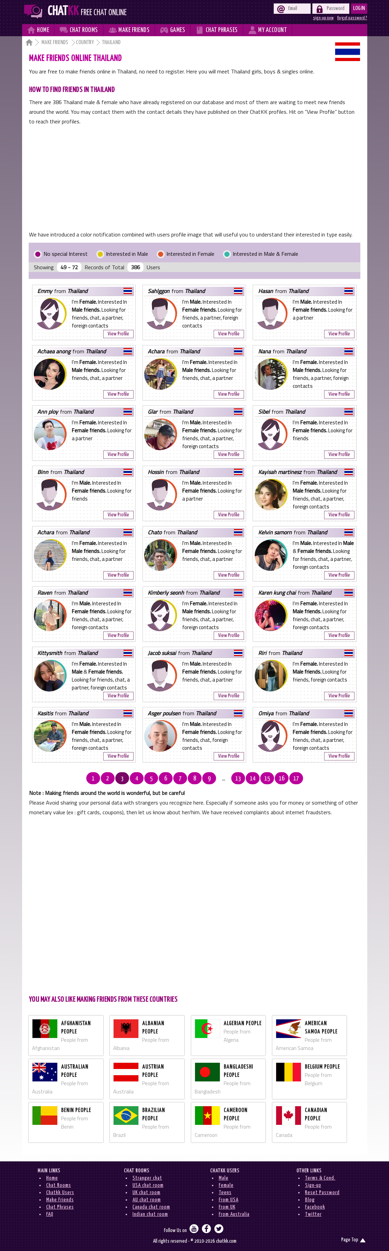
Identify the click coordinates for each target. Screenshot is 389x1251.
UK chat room (147, 1192)
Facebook (315, 1207)
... (223, 779)
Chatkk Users (60, 1192)
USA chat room (148, 1185)
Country (85, 43)
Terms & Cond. (320, 1178)
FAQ (50, 1214)
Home (52, 1178)
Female (226, 1185)
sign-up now (323, 18)
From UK (227, 1207)
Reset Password (322, 1192)
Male (223, 1178)
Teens (225, 1192)
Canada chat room (151, 1207)
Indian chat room (150, 1214)
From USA (229, 1199)
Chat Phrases (60, 1207)
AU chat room (147, 1199)
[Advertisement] (194, 178)
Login (359, 8)
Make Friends (55, 43)
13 (238, 779)
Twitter (313, 1214)
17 (296, 779)
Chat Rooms (58, 1185)
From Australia (234, 1214)
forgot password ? (352, 18)
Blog (310, 1199)
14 (252, 779)
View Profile (118, 333)
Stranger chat (147, 1178)
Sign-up (313, 1185)
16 (281, 779)
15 (267, 779)
